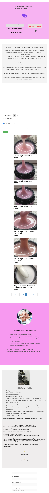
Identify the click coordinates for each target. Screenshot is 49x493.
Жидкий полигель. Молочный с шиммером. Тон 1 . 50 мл (24, 286)
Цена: (4, 125)
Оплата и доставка (16, 33)
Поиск (5, 132)
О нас (20, 25)
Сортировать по (7, 115)
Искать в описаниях (9, 123)
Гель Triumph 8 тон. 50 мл (23, 206)
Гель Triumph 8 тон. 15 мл (23, 181)
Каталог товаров (35, 26)
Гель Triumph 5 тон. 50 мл (23, 156)
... (18, 294)
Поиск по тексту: (7, 118)
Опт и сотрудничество (15, 29)
